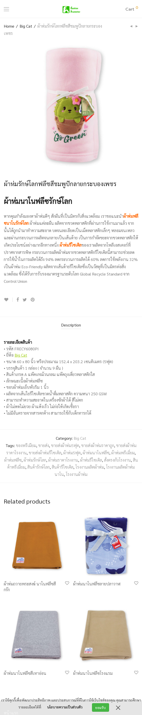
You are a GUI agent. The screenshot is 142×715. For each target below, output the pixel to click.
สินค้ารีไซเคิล (62, 467)
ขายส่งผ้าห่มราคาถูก (97, 445)
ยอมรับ (100, 707)
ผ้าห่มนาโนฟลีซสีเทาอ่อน (25, 673)
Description (71, 324)
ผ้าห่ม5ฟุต (72, 452)
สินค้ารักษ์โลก (38, 467)
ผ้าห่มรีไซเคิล (70, 245)
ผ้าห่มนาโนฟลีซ (96, 452)
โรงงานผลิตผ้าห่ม (89, 467)
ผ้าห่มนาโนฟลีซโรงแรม (93, 673)
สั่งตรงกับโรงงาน (117, 460)
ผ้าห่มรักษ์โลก (35, 460)
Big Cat (26, 26)
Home (9, 26)
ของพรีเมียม (26, 445)
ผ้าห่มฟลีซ (13, 460)
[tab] (71, 325)
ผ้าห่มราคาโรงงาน (63, 460)
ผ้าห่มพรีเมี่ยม (123, 452)
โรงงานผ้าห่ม (76, 474)
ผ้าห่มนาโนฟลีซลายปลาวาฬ (96, 583)
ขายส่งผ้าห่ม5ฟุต (65, 445)
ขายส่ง (43, 445)
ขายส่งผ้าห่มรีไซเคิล (45, 452)
